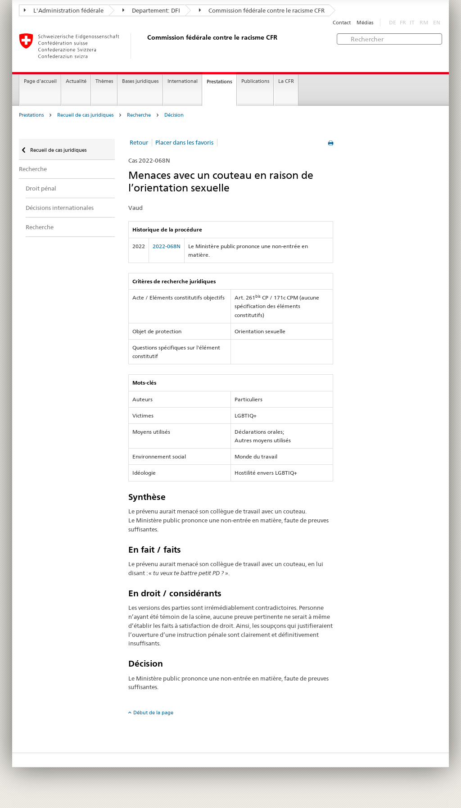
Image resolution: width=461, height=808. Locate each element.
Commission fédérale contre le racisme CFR (262, 10)
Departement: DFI (151, 10)
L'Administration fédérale (64, 10)
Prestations (219, 81)
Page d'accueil (40, 81)
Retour (139, 142)
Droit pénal (41, 188)
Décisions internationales (60, 207)
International (182, 81)
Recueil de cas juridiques (85, 115)
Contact (342, 23)
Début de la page (153, 712)
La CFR (286, 81)
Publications (255, 81)
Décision (174, 115)
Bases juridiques (140, 81)
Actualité (76, 81)
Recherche (139, 115)
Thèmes (104, 81)
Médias (365, 23)
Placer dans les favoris (184, 142)
